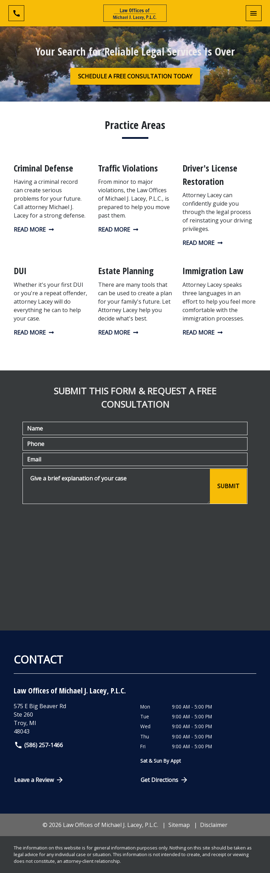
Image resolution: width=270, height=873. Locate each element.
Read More (34, 229)
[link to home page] (135, 13)
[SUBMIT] (228, 486)
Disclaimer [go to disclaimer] (213, 825)
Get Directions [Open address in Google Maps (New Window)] (164, 780)
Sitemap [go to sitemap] (179, 825)
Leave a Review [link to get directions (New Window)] (39, 780)
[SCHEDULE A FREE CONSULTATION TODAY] (135, 76)
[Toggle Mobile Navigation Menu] (254, 13)
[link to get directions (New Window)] (74, 719)
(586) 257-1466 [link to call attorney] (38, 745)
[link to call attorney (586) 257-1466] (16, 13)
